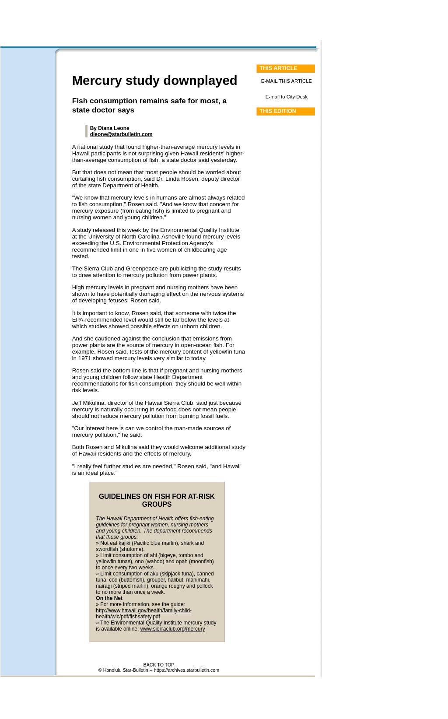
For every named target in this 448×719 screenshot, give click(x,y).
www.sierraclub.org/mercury (172, 629)
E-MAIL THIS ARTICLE (286, 81)
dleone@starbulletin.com (121, 134)
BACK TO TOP (159, 664)
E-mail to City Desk (287, 96)
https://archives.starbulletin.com (186, 670)
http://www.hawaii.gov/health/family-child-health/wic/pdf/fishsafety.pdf (144, 613)
